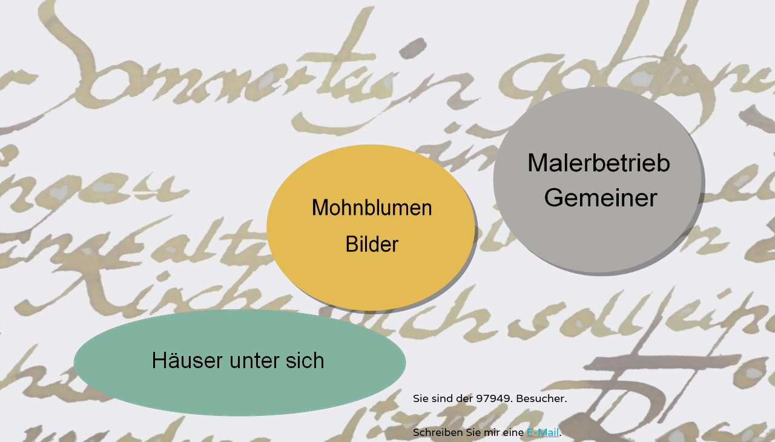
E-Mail (543, 432)
